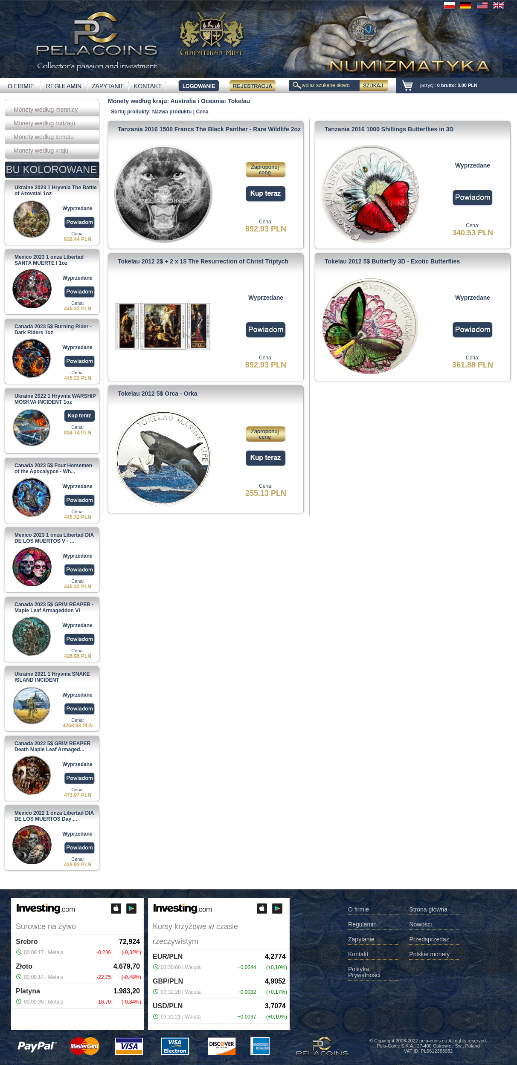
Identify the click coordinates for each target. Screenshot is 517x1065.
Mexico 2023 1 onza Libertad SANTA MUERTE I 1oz (49, 260)
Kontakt (358, 954)
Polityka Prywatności (364, 972)
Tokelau (239, 101)
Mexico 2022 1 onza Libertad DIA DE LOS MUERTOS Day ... (54, 816)
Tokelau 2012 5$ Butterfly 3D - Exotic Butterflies (392, 261)
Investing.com (73, 1033)
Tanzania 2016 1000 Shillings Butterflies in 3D (389, 129)
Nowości (420, 924)
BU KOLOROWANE (51, 169)
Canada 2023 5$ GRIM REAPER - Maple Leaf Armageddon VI (54, 608)
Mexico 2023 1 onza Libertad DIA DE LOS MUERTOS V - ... (54, 538)
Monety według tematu (44, 136)
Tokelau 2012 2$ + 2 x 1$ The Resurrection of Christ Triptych (203, 261)
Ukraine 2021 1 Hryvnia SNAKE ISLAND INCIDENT (52, 677)
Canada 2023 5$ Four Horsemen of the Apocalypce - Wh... (53, 469)
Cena (202, 112)
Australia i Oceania (197, 101)
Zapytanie (361, 939)
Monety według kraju (41, 150)
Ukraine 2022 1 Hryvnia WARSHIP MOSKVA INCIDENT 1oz (55, 399)
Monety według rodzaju (44, 123)
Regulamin (362, 924)
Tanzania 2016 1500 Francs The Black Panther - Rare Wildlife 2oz (209, 129)
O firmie (358, 909)
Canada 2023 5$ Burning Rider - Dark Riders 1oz (53, 330)
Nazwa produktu (172, 112)
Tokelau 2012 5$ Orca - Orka (158, 393)
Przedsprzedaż (429, 939)
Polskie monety (429, 954)
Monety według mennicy (46, 109)
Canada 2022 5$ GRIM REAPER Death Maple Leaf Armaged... (52, 746)
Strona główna (428, 909)
